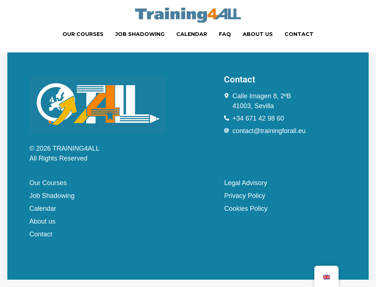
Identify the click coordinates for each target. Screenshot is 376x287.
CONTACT (299, 34)
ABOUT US (258, 34)
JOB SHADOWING (139, 34)
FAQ (225, 34)
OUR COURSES (83, 34)
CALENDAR (191, 34)
